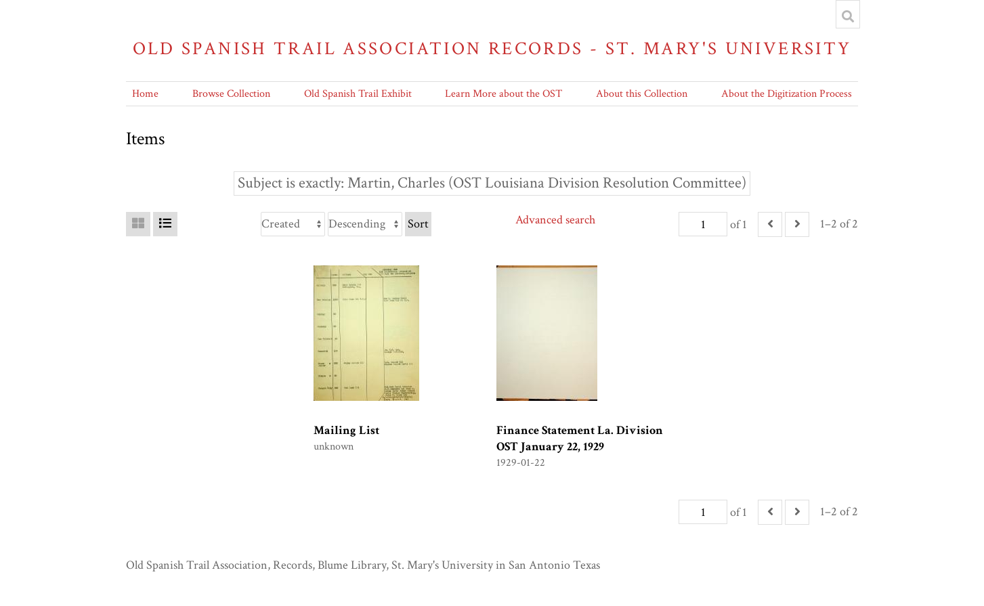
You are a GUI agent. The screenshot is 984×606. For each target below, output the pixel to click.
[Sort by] (293, 224)
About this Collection (641, 94)
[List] (165, 224)
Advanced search (555, 220)
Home (145, 94)
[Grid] (138, 224)
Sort (418, 224)
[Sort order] (365, 224)
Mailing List (346, 430)
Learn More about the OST (503, 94)
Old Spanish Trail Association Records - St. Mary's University (492, 48)
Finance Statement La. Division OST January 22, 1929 (579, 438)
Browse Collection (231, 94)
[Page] (703, 224)
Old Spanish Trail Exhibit (358, 94)
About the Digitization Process (786, 94)
